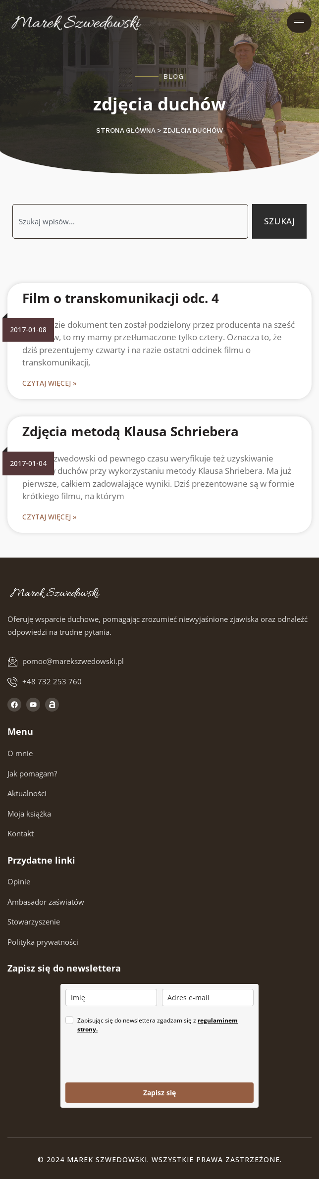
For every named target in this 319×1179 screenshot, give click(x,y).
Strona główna (125, 130)
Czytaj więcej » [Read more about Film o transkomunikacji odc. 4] (49, 383)
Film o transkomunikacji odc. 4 (120, 298)
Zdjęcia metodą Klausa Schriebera (130, 431)
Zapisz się (159, 1092)
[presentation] (140, 1058)
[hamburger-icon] (299, 22)
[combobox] (130, 221)
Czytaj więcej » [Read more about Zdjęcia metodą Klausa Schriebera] (49, 516)
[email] (208, 997)
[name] (111, 997)
